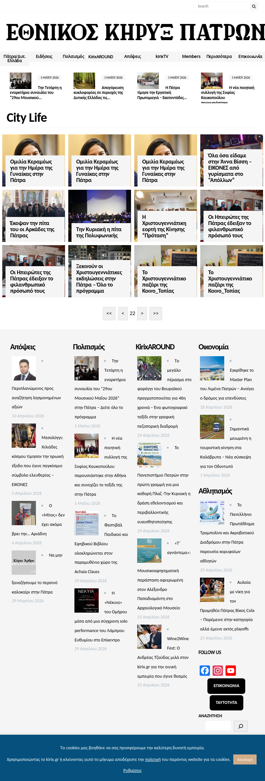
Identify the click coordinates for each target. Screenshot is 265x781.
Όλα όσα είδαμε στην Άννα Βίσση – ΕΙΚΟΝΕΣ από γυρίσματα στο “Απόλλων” (202, 168)
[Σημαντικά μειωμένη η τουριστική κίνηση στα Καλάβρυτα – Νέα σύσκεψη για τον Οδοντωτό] (212, 423)
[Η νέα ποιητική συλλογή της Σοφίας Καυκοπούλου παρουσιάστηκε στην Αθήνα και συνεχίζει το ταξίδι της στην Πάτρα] (86, 441)
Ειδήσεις (44, 56)
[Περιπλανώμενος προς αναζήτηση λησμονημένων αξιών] (24, 364)
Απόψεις (132, 56)
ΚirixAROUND (100, 57)
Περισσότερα (219, 56)
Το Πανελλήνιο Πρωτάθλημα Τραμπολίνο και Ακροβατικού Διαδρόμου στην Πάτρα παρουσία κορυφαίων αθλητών (227, 527)
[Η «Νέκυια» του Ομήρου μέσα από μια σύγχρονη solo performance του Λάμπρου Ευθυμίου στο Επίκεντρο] (86, 596)
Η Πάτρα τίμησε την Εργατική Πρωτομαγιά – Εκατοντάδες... (154, 92)
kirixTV (162, 56)
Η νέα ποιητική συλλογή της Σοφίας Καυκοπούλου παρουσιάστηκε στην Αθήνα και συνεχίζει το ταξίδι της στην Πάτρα (100, 460)
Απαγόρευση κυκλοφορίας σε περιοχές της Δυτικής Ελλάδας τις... (94, 92)
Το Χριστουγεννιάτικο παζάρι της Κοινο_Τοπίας (146, 266)
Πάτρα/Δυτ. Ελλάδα (14, 58)
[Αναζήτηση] (241, 720)
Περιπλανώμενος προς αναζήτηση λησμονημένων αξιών (36, 392)
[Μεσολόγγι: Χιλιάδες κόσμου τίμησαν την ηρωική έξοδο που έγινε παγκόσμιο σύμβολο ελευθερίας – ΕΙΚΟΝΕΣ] (24, 432)
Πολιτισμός (73, 56)
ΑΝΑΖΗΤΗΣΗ (210, 710)
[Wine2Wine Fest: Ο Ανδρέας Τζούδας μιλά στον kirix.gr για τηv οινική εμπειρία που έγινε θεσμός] (149, 633)
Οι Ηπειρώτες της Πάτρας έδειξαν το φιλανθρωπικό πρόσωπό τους (202, 218)
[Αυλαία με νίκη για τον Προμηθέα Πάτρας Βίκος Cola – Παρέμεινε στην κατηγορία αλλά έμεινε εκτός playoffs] (212, 585)
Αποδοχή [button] (245, 759)
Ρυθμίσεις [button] (132, 770)
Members (191, 56)
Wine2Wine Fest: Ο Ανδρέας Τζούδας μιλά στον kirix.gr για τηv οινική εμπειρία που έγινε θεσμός (163, 651)
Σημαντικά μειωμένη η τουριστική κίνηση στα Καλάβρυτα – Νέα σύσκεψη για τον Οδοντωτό (225, 442)
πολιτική (153, 759)
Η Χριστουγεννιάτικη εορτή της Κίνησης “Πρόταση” (146, 218)
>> (156, 307)
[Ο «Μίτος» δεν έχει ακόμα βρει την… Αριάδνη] (24, 509)
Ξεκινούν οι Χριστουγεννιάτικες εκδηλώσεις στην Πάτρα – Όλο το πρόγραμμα (90, 263)
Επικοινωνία (250, 56)
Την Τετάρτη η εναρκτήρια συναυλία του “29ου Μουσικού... (33, 92)
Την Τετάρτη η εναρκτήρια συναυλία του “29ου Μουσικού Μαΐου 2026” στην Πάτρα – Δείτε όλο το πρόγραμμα (100, 383)
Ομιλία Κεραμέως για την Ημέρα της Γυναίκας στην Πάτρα (31, 171)
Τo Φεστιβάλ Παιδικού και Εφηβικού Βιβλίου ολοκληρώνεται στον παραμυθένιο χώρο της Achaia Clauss (101, 538)
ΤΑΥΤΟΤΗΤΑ (226, 697)
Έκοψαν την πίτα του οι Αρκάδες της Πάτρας (32, 221)
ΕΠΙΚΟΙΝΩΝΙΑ (226, 680)
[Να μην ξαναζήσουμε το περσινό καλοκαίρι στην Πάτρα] (24, 558)
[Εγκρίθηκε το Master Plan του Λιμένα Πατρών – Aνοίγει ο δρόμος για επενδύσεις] (212, 364)
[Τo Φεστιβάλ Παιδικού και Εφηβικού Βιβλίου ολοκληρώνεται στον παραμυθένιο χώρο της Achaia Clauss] (86, 519)
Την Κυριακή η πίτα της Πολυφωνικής (89, 224)
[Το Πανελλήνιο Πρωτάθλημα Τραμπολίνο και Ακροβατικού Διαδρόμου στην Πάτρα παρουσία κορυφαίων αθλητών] (212, 508)
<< (109, 307)
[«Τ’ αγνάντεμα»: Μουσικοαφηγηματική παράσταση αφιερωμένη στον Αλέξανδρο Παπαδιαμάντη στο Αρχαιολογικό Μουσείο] (149, 546)
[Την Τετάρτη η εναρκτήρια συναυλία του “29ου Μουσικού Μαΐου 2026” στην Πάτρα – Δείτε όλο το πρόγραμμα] (86, 364)
